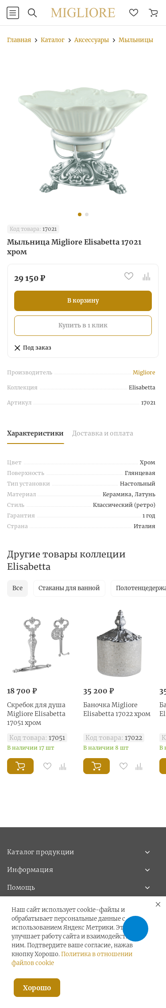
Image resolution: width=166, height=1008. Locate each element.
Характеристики (35, 433)
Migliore (144, 372)
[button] (79, 214)
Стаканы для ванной (69, 588)
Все (17, 588)
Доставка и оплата (102, 433)
